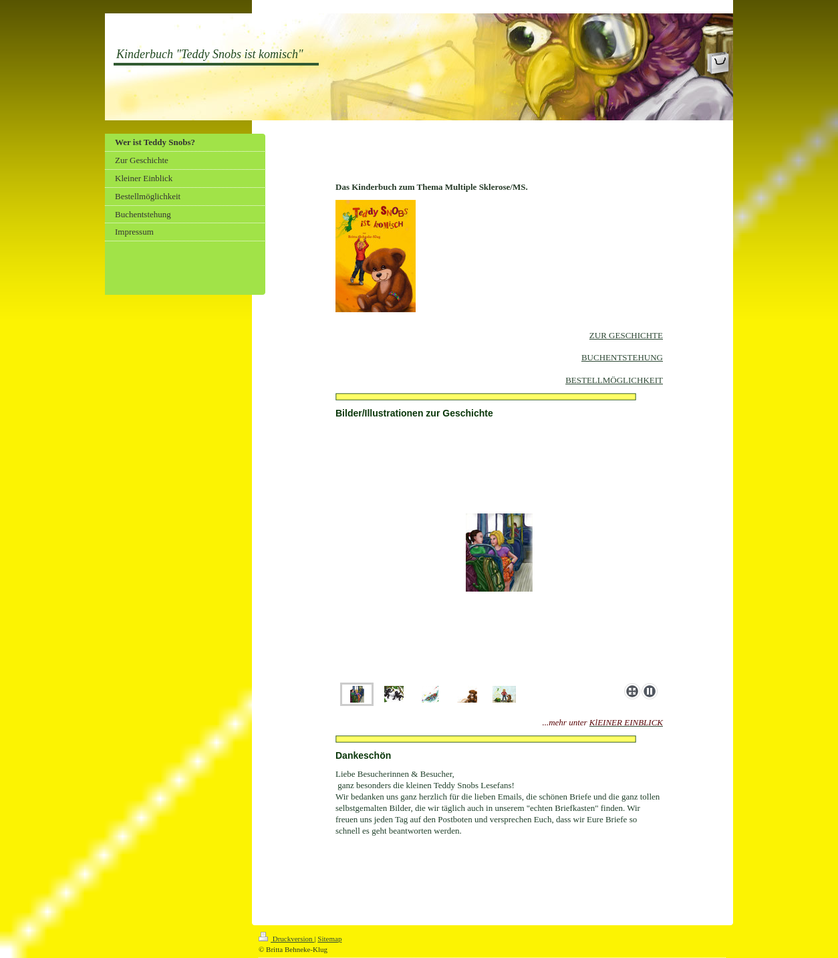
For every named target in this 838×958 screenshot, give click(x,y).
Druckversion (286, 939)
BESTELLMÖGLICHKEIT (614, 380)
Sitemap (329, 939)
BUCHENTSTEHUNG (622, 357)
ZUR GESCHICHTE (626, 335)
